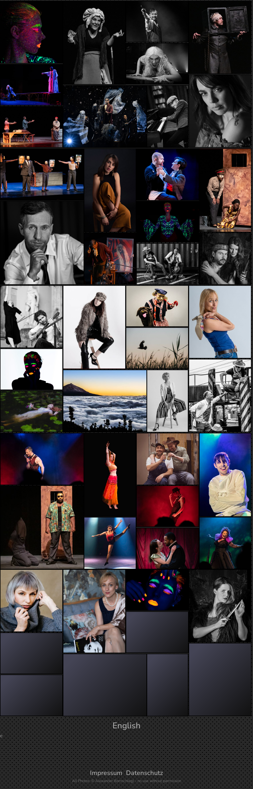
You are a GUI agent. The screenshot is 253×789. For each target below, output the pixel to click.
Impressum (106, 773)
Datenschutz (144, 773)
